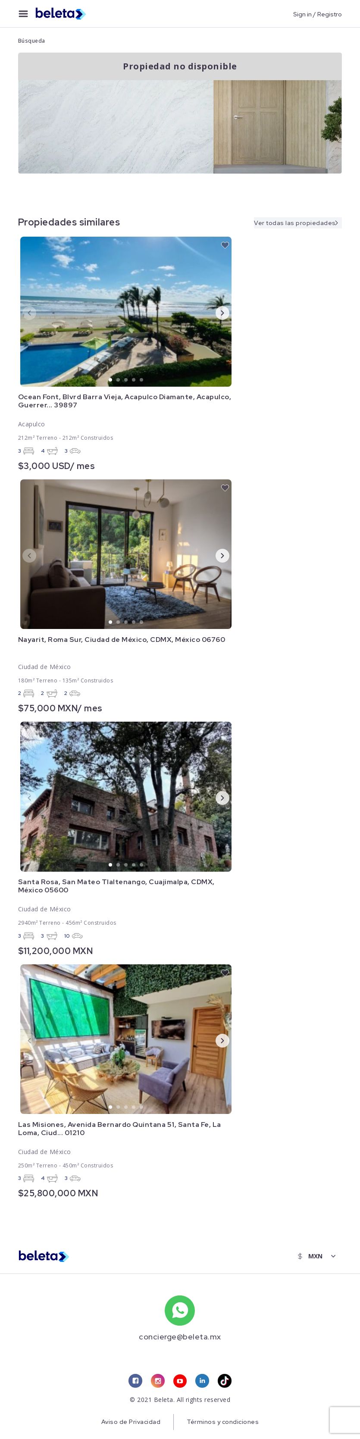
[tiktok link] (225, 1381)
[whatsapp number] (180, 1310)
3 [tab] (126, 380)
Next (215, 312)
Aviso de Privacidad (130, 1422)
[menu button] (23, 13)
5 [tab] (142, 380)
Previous (22, 312)
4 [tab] (134, 380)
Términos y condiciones (223, 1422)
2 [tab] (118, 380)
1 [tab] (111, 380)
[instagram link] (158, 1381)
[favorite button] (225, 245)
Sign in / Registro (317, 13)
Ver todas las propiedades (295, 222)
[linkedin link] (203, 1381)
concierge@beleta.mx (180, 1337)
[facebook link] (135, 1381)
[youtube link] (180, 1381)
